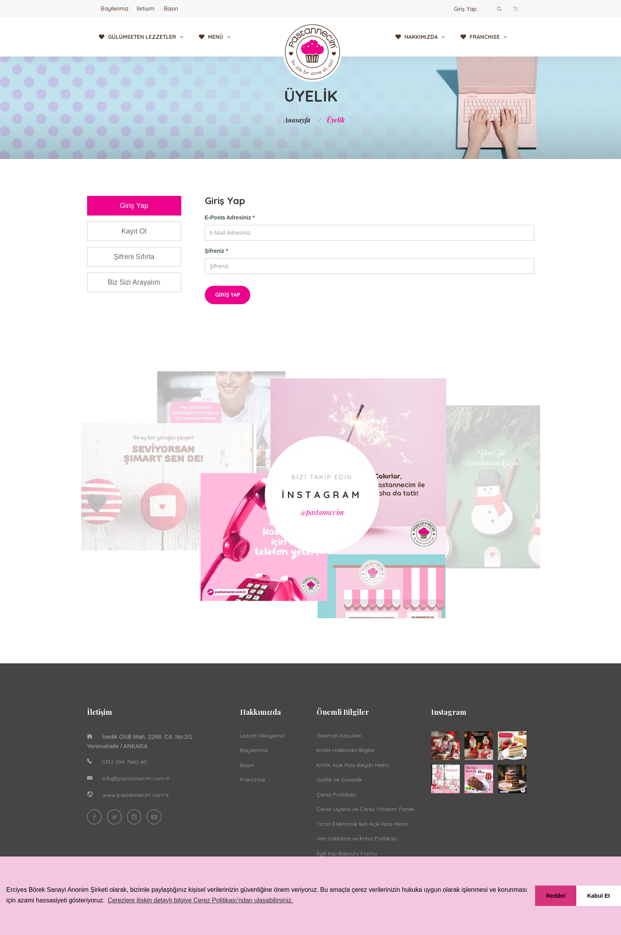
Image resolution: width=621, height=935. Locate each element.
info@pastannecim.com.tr (135, 778)
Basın (171, 8)
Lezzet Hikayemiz (262, 735)
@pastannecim (322, 512)
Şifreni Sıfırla (134, 257)
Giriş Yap (465, 9)
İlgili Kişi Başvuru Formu (347, 853)
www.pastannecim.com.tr (136, 794)
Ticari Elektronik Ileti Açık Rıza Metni (362, 823)
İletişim (146, 8)
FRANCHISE (484, 36)
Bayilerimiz (115, 8)
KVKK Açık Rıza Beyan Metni (353, 765)
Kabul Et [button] (598, 896)
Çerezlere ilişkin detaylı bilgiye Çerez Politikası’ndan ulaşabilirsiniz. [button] (200, 900)
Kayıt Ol (133, 231)
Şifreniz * (216, 251)
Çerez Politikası (336, 794)
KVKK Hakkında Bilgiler (346, 750)
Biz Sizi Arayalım (133, 282)
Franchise (252, 779)
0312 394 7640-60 (124, 761)
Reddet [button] (555, 896)
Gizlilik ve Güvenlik (339, 779)
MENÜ (214, 36)
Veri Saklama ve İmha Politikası (357, 838)
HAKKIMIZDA (420, 36)
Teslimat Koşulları (339, 735)
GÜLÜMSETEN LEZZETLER (141, 36)
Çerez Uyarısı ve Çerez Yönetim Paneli (365, 809)
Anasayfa (297, 120)
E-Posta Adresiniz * (230, 217)
